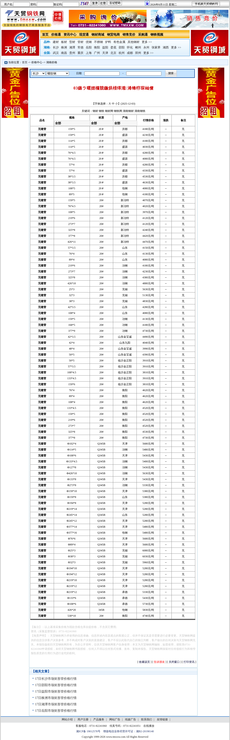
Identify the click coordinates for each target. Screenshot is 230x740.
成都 (130, 53)
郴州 (138, 47)
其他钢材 (133, 42)
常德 (80, 47)
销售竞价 (129, 34)
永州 (146, 47)
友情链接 (162, 719)
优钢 (89, 42)
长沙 (56, 47)
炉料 (108, 42)
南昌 (64, 53)
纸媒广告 (130, 719)
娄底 (113, 47)
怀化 (130, 47)
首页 (45, 34)
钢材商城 (97, 34)
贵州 (72, 53)
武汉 (56, 53)
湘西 (166, 47)
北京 (113, 53)
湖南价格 (51, 62)
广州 (97, 53)
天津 (105, 53)
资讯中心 (70, 34)
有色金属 (119, 42)
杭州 (122, 53)
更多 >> (147, 42)
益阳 (105, 47)
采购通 (143, 34)
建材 (56, 42)
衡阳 (97, 47)
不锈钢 (98, 42)
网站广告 (114, 719)
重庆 (80, 53)
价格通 (56, 34)
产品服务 (98, 719)
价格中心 (36, 62)
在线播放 (148, 725)
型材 (72, 42)
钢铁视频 (156, 34)
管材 (80, 42)
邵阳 (122, 47)
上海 (89, 53)
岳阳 (89, 47)
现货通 (84, 34)
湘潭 (72, 47)
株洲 (64, 47)
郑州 (138, 53)
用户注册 (83, 719)
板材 (64, 42)
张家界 (156, 47)
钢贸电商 (113, 34)
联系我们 (146, 719)
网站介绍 (67, 719)
